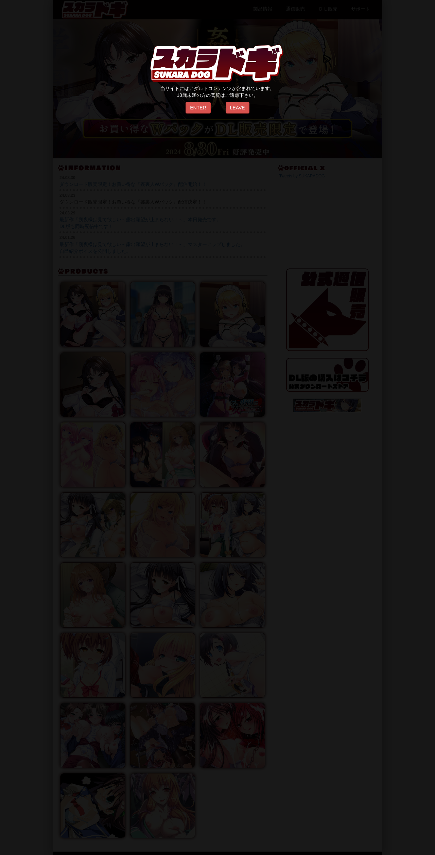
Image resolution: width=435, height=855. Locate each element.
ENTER (198, 107)
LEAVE (237, 107)
